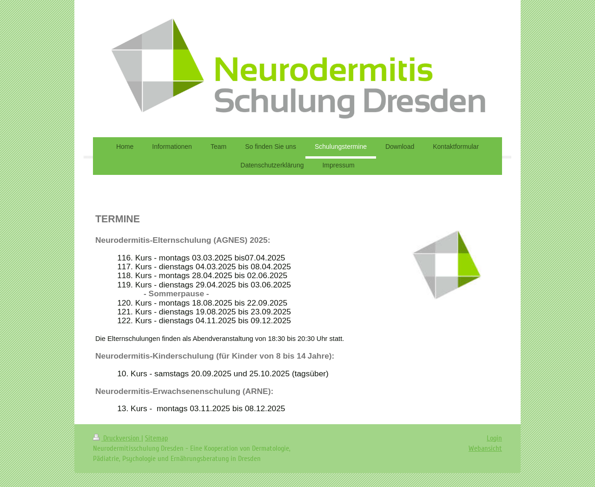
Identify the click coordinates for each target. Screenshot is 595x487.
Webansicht (485, 448)
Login (494, 438)
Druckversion (117, 438)
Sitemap (156, 438)
